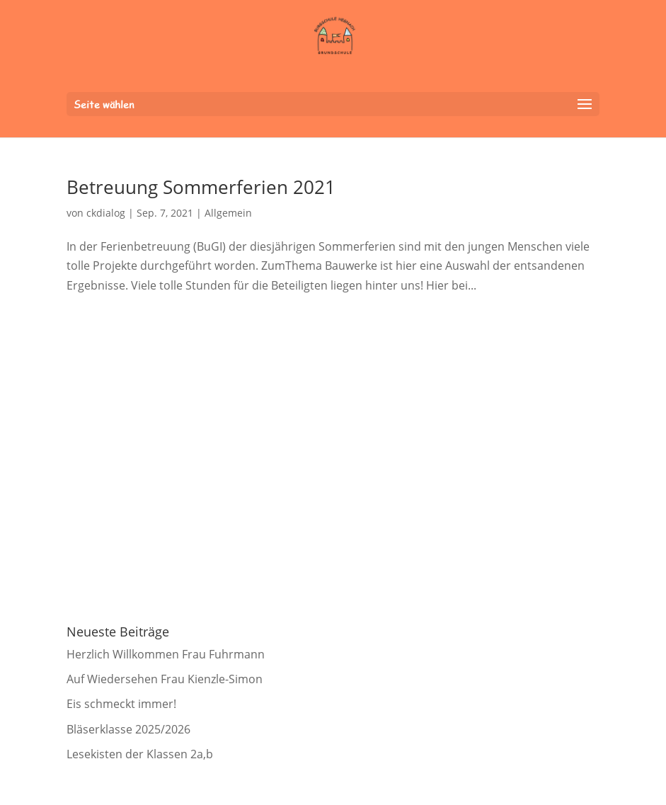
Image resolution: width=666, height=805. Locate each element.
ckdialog (105, 212)
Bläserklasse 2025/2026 (128, 729)
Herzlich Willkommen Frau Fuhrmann (166, 654)
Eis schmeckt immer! (121, 704)
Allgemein (228, 212)
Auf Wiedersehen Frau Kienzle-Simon (165, 679)
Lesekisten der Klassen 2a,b (140, 754)
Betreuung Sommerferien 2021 (201, 187)
